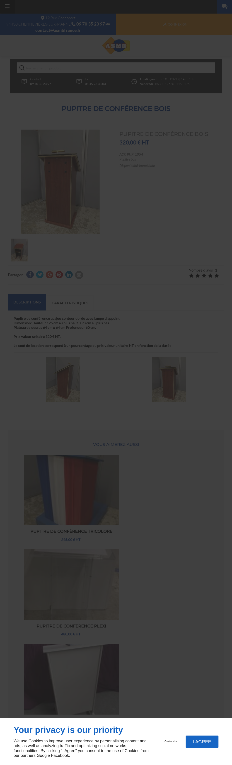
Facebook (60, 755)
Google (43, 755)
